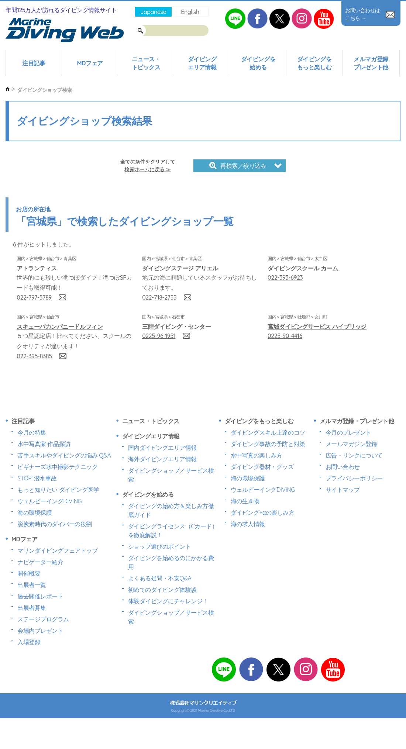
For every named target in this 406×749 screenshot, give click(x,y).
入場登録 (28, 642)
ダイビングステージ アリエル (180, 268)
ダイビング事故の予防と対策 (268, 444)
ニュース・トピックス (146, 63)
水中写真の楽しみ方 (256, 455)
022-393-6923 (285, 277)
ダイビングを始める (258, 63)
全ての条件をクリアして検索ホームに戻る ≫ (147, 165)
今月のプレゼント (348, 432)
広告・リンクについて (354, 455)
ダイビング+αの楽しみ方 (262, 512)
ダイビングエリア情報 (202, 63)
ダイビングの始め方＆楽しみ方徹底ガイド (171, 510)
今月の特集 (31, 432)
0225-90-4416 (285, 335)
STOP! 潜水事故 (37, 478)
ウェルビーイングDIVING (49, 501)
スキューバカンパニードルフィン (60, 326)
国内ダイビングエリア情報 (162, 447)
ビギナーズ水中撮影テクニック (57, 466)
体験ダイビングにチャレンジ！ (168, 601)
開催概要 (28, 573)
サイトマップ (343, 489)
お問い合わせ (343, 466)
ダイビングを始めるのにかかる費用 (171, 562)
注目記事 (33, 63)
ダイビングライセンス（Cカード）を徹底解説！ (173, 530)
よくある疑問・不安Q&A (160, 578)
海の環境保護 (34, 512)
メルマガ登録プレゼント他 (371, 63)
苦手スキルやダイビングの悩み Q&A (64, 455)
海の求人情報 (248, 524)
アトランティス (37, 268)
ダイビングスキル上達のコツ (268, 432)
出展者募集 (31, 607)
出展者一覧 (31, 584)
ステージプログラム (43, 619)
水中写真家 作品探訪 (43, 444)
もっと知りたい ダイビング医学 (58, 489)
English (190, 11)
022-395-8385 (34, 356)
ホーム (8, 89)
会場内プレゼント (40, 630)
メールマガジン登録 (351, 444)
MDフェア (90, 63)
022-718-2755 (159, 297)
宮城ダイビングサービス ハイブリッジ (317, 326)
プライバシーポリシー (354, 478)
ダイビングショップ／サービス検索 (171, 475)
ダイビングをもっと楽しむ (314, 63)
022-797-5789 (34, 297)
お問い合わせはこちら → (370, 14)
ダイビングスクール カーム (303, 268)
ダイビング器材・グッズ (262, 466)
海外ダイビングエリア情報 (162, 459)
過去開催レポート (40, 596)
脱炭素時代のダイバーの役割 (54, 524)
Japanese (153, 11)
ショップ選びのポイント (159, 546)
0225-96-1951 (158, 335)
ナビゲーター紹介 (40, 562)
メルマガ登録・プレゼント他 (357, 421)
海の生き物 (245, 501)
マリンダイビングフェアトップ (57, 550)
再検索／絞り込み (237, 165)
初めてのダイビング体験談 (162, 589)
